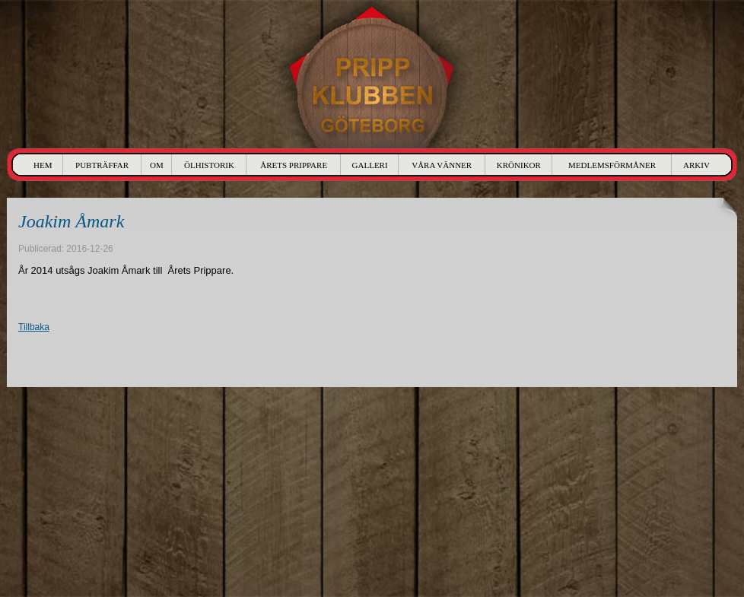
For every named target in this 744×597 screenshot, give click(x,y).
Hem (42, 165)
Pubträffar (102, 165)
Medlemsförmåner (612, 165)
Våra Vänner (442, 165)
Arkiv (696, 165)
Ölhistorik (209, 165)
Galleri (370, 165)
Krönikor (519, 165)
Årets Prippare (293, 165)
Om (157, 165)
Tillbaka (33, 327)
